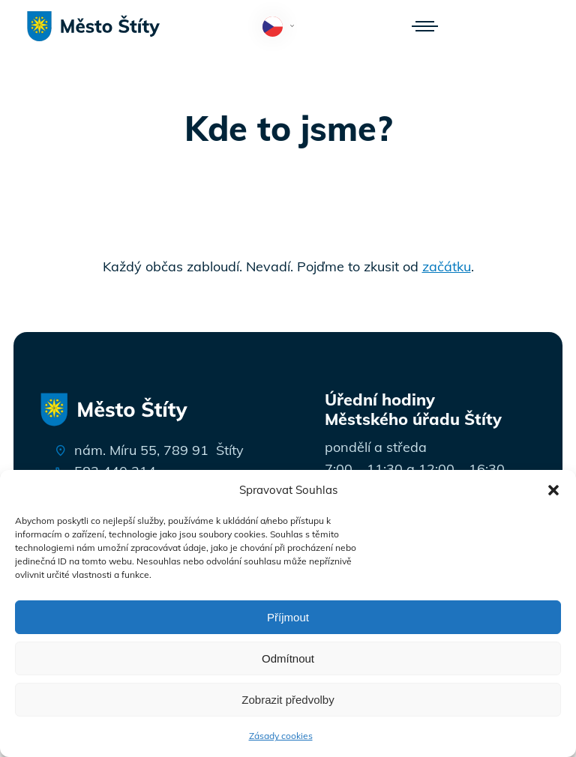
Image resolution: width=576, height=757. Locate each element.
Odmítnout (288, 658)
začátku (446, 266)
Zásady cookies (281, 735)
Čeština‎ (281, 27)
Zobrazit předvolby (288, 699)
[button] (553, 490)
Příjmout (288, 617)
